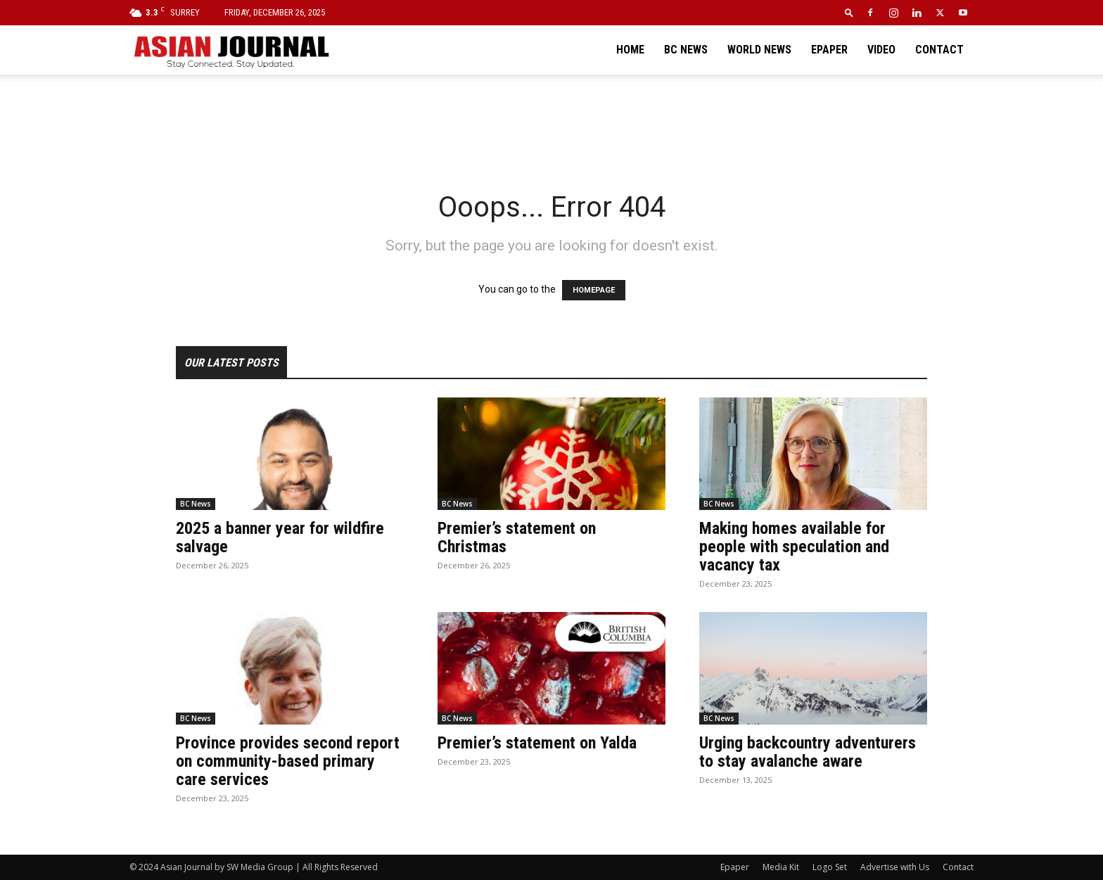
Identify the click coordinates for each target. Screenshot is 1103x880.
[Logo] (230, 50)
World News (759, 49)
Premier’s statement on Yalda (537, 743)
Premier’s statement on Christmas (517, 537)
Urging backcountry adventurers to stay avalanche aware (807, 752)
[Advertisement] (551, 123)
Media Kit (781, 867)
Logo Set (829, 867)
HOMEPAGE (594, 290)
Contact (939, 49)
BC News (686, 49)
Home (630, 49)
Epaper (829, 49)
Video (881, 49)
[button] (849, 12)
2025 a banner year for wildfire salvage (280, 537)
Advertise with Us (894, 867)
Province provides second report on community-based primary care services (288, 761)
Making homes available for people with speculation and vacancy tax (794, 546)
